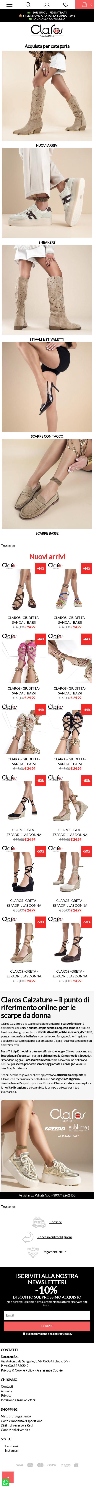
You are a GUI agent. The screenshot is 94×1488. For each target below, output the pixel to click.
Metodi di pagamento (16, 1416)
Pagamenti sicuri (55, 1252)
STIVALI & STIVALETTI (47, 339)
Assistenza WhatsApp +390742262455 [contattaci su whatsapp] (47, 1195)
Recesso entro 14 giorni (54, 1237)
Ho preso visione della (49, 1333)
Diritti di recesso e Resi (17, 1425)
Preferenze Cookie (49, 1370)
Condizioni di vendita (15, 1430)
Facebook (12, 1446)
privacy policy (63, 1333)
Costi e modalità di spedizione (21, 1421)
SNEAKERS (47, 242)
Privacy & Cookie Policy (17, 1370)
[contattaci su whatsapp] (5, 1482)
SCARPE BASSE (47, 533)
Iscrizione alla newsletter (18, 1400)
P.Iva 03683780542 (15, 1366)
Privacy (6, 1395)
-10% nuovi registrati (47, 12)
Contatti (7, 1386)
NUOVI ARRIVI (47, 145)
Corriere (55, 1222)
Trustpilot (8, 546)
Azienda (6, 1391)
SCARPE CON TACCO (47, 436)
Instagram (12, 1450)
